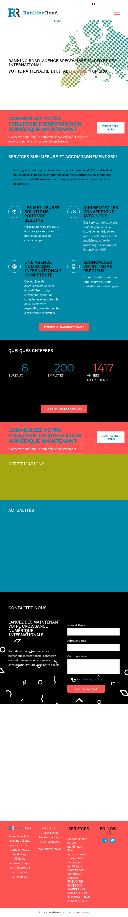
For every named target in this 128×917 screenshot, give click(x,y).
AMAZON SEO (77, 901)
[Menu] (117, 12)
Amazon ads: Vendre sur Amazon (75, 873)
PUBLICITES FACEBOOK (75, 883)
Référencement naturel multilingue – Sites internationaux (77, 846)
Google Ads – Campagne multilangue (76, 862)
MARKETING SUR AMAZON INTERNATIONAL (78, 893)
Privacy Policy (93, 679)
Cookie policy (71, 912)
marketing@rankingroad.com (56, 849)
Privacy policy (83, 912)
